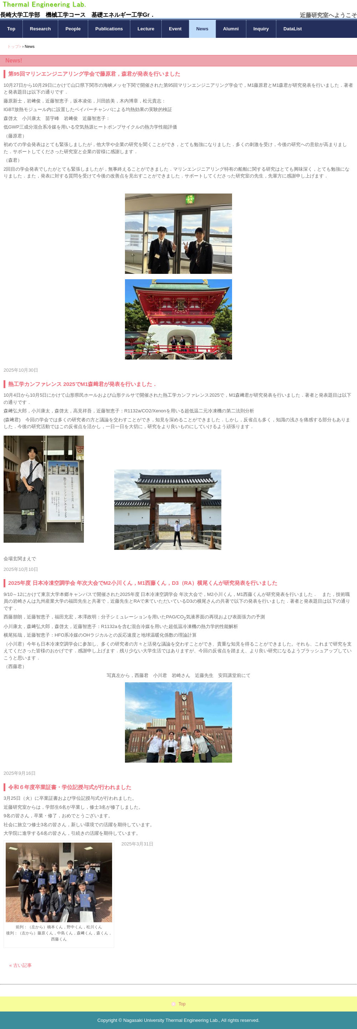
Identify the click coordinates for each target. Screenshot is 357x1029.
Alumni (231, 28)
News (202, 28)
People (73, 28)
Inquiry (261, 28)
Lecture (145, 28)
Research (40, 28)
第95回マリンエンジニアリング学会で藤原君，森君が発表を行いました (94, 74)
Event (175, 28)
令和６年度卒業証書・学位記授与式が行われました (69, 787)
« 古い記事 (20, 965)
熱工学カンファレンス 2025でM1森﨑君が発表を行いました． (82, 384)
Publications (109, 28)
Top (11, 28)
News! (13, 60)
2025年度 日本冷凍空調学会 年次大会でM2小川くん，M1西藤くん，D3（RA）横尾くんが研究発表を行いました (142, 583)
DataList (292, 28)
